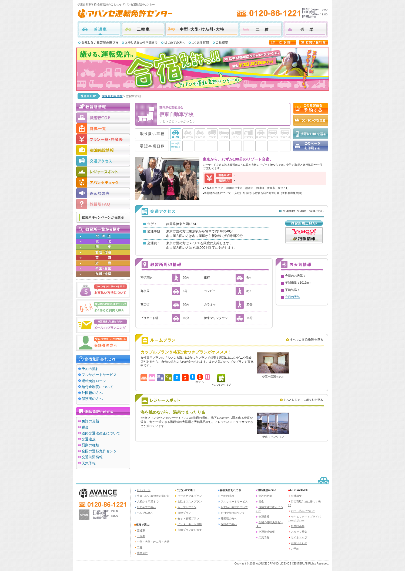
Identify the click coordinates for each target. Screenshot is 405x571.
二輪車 (143, 29)
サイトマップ (299, 537)
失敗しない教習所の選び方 (153, 495)
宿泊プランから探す (190, 529)
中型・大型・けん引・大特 (201, 29)
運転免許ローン (94, 381)
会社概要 (296, 495)
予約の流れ (90, 369)
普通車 (100, 29)
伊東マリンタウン (273, 436)
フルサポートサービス (99, 375)
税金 (85, 427)
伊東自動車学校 (112, 96)
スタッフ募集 (299, 531)
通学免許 (142, 553)
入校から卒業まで (148, 501)
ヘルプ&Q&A (145, 512)
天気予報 (89, 463)
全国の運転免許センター (101, 451)
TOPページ (143, 490)
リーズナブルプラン (190, 495)
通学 (306, 29)
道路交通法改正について (101, 433)
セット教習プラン (188, 518)
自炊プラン (184, 512)
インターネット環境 (190, 524)
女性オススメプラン (190, 501)
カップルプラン (187, 507)
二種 (261, 29)
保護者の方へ (92, 399)
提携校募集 (297, 526)
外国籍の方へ (92, 393)
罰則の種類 (90, 445)
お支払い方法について (234, 507)
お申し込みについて (303, 510)
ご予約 (295, 548)
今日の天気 (292, 296)
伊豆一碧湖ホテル (273, 376)
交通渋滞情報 (92, 457)
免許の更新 (90, 421)
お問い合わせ (299, 543)
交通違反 (89, 439)
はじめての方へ (146, 507)
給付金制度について (97, 387)
